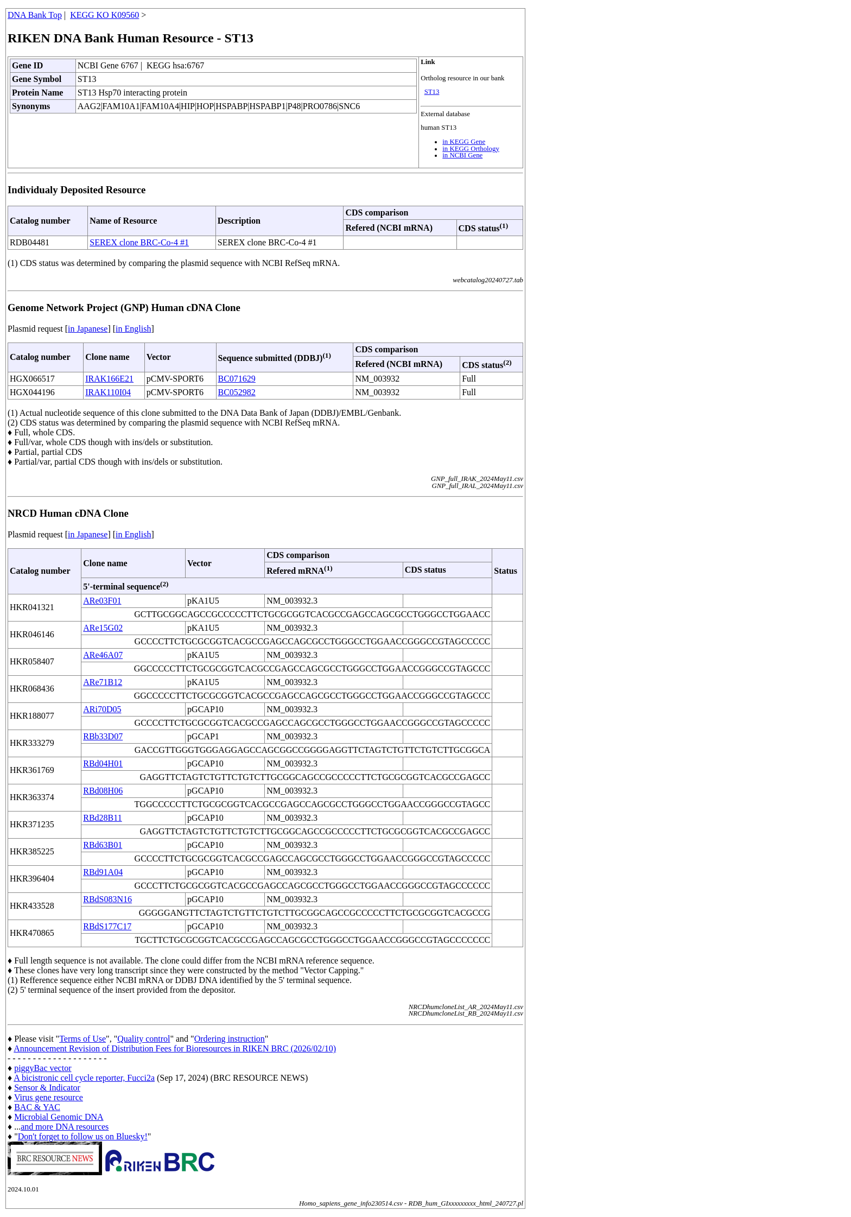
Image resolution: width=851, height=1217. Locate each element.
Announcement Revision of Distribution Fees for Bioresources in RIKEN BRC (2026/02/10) (175, 1048)
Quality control (143, 1038)
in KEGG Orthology (470, 149)
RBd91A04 (103, 872)
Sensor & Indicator (47, 1087)
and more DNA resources (65, 1126)
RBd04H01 (103, 763)
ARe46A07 (103, 655)
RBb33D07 (103, 736)
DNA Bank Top (35, 15)
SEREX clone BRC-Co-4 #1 (139, 242)
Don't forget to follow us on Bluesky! (83, 1136)
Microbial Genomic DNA (58, 1116)
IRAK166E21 (109, 378)
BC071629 (237, 378)
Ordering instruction (229, 1038)
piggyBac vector (42, 1068)
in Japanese (87, 328)
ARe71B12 (102, 682)
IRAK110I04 (108, 392)
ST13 (432, 92)
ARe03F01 (102, 600)
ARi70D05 (102, 709)
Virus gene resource (48, 1097)
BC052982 (237, 392)
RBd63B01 (102, 845)
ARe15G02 (103, 627)
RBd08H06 (103, 790)
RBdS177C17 (107, 926)
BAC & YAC (37, 1107)
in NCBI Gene (462, 155)
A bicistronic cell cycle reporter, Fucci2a (84, 1077)
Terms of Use (82, 1038)
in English (133, 328)
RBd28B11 (102, 817)
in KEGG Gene (463, 141)
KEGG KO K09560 (104, 15)
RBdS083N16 (107, 899)
